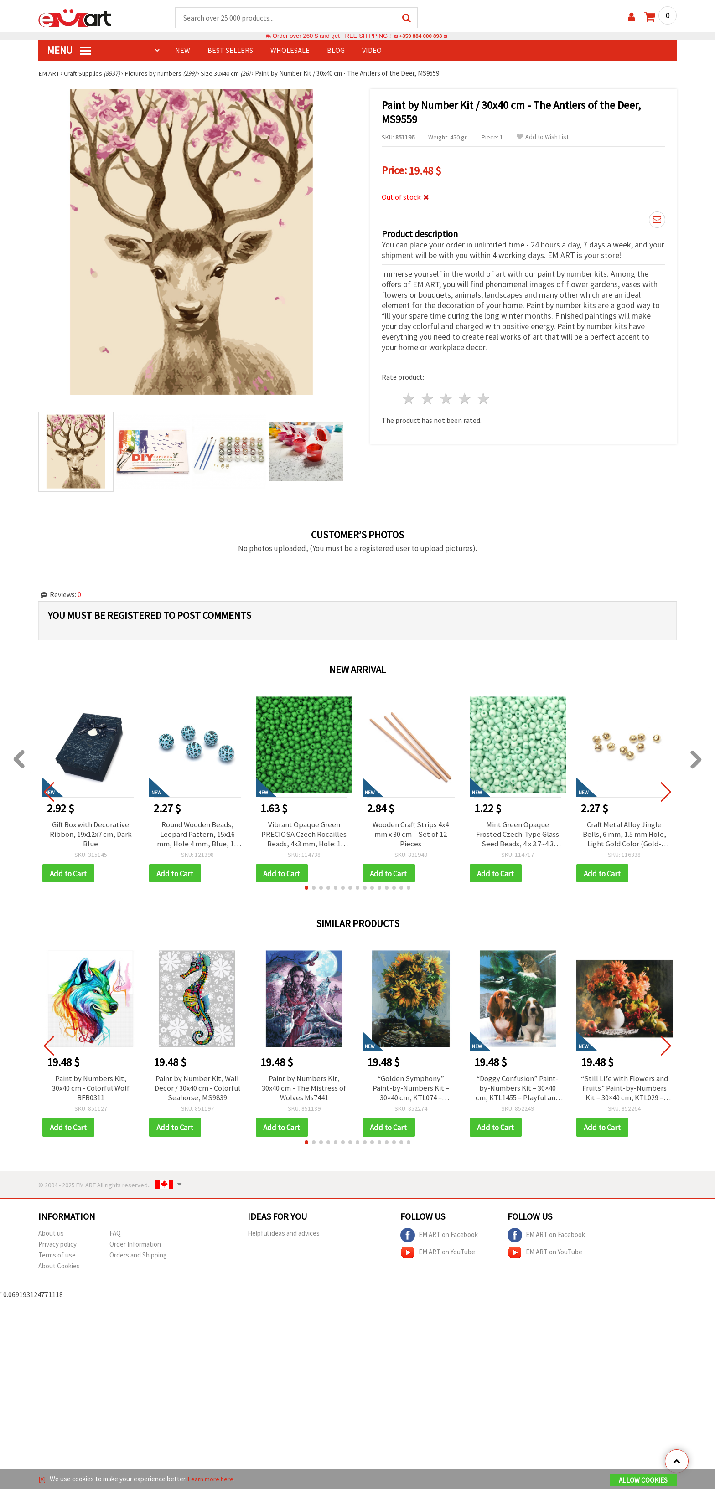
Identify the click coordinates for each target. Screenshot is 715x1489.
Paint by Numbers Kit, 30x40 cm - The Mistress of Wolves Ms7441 (304, 1092)
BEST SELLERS (230, 50)
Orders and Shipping (138, 1259)
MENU (69, 50)
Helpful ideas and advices (284, 1237)
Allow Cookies (643, 1480)
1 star (409, 397)
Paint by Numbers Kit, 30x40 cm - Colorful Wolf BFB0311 (91, 1092)
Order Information (135, 1248)
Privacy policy (57, 1248)
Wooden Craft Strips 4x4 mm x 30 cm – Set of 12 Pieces (410, 835)
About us (51, 1237)
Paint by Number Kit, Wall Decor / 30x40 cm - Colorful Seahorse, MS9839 (197, 1092)
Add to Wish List (543, 137)
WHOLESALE (290, 50)
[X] (42, 1479)
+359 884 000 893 (420, 36)
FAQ (115, 1237)
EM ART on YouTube (437, 1257)
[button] (306, 890)
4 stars (465, 397)
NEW (182, 50)
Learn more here (211, 1479)
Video (372, 50)
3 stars (446, 397)
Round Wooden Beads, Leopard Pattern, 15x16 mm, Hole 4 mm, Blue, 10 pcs (197, 835)
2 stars (428, 397)
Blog (336, 50)
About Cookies (59, 1270)
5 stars (483, 397)
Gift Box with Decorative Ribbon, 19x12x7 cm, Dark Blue (90, 835)
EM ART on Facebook (439, 1239)
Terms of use (57, 1259)
